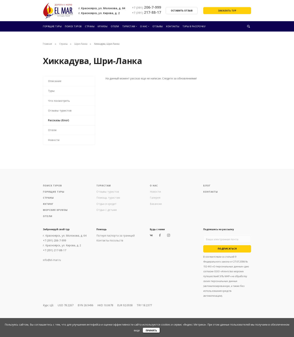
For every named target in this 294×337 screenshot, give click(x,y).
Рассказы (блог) (58, 121)
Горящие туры (52, 26)
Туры (51, 91)
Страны (89, 26)
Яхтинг (48, 205)
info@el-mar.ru (52, 261)
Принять (151, 330)
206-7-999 (146, 7)
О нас (143, 26)
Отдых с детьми (106, 211)
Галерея (155, 199)
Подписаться (227, 249)
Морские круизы (55, 211)
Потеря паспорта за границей (115, 236)
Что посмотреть (59, 101)
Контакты (172, 26)
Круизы (102, 26)
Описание (54, 81)
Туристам (128, 26)
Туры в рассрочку (194, 26)
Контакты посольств (109, 241)
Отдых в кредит (106, 205)
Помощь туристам (108, 199)
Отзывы (157, 26)
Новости (54, 140)
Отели (115, 26)
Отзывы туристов (60, 111)
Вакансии (156, 205)
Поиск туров (73, 26)
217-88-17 (146, 12)
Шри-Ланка (80, 43)
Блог (207, 186)
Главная (47, 43)
